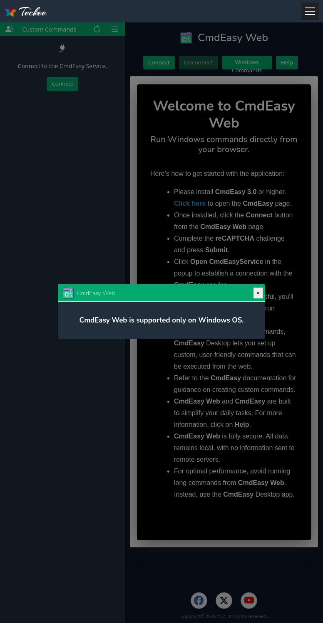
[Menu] (310, 11)
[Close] (257, 293)
